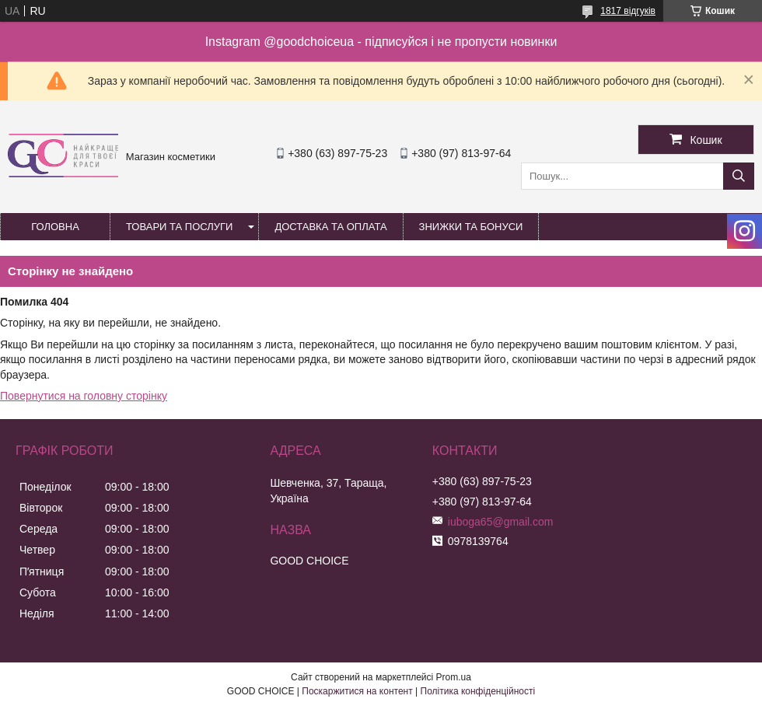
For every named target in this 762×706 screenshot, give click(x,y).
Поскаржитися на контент (357, 691)
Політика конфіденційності (478, 691)
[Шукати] (738, 176)
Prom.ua (453, 677)
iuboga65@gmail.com (501, 522)
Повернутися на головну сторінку (83, 396)
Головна (55, 226)
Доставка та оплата (330, 226)
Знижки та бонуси (471, 226)
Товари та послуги (179, 226)
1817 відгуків (627, 10)
